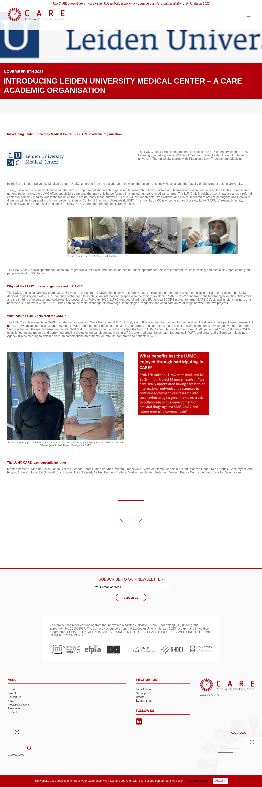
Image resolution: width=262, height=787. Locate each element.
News (11, 700)
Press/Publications (18, 704)
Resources (14, 708)
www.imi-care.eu (210, 695)
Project (12, 693)
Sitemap (141, 693)
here (10, 325)
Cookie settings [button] (199, 780)
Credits (140, 697)
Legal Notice (143, 689)
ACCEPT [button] (220, 780)
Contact (12, 712)
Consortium (14, 697)
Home (11, 689)
